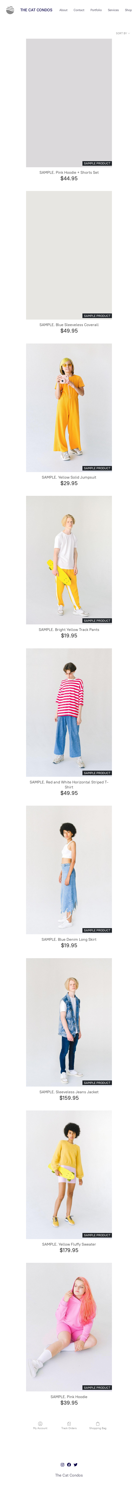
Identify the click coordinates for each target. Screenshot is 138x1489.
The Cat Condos (36, 10)
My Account (40, 1426)
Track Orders (69, 1426)
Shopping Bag (97, 1426)
